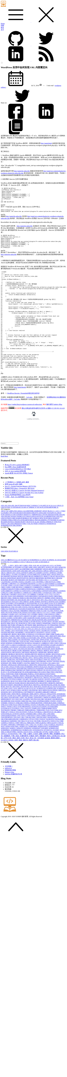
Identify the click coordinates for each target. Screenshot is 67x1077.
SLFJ (15, 720)
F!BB (3, 633)
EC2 (40, 628)
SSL (31, 725)
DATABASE (18, 532)
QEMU (20, 704)
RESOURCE (28, 709)
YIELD (57, 756)
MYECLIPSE (39, 682)
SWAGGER (54, 729)
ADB (31, 592)
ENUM (51, 630)
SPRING (33, 532)
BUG (54, 602)
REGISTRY (44, 707)
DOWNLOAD (54, 626)
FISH (39, 635)
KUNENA (29, 668)
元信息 (36, 758)
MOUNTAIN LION (58, 678)
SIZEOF (4, 720)
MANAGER (46, 673)
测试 (14, 762)
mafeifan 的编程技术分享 (13, 798)
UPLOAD (17, 742)
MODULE (42, 678)
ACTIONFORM (6, 592)
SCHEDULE (41, 713)
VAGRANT (50, 743)
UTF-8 (31, 743)
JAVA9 (38, 655)
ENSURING (43, 630)
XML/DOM (17, 550)
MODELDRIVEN (31, 678)
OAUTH (27, 687)
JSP (38, 664)
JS (19, 664)
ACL (52, 590)
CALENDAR (6, 606)
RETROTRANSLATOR (49, 709)
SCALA (53, 530)
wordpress (58, 85)
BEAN (31, 601)
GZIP (25, 642)
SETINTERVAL (18, 716)
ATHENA (53, 597)
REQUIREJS (19, 709)
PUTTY (53, 702)
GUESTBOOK (56, 640)
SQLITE (34, 724)
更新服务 (43, 760)
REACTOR (23, 705)
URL (23, 742)
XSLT (25, 756)
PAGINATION (11, 693)
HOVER (15, 646)
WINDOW (28, 752)
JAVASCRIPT (30, 657)
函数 (41, 758)
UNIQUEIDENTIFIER (9, 740)
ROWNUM (25, 711)
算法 (32, 762)
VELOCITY (46, 745)
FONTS (57, 635)
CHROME (5, 608)
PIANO (34, 695)
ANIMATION (58, 593)
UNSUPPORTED (7, 742)
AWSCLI (60, 599)
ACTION (57, 590)
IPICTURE (12, 649)
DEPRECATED (50, 622)
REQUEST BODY (7, 709)
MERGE (40, 675)
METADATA (17, 677)
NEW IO (47, 684)
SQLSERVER (6, 725)
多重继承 (7, 760)
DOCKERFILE (6, 626)
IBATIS (51, 539)
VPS (32, 749)
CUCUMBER (32, 619)
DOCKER (27, 537)
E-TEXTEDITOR (31, 628)
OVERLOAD (19, 691)
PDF (59, 693)
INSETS (55, 648)
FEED (46, 633)
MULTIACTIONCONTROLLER (42, 680)
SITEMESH (61, 718)
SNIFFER (25, 720)
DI (16, 624)
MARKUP (59, 673)
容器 (18, 760)
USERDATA (24, 743)
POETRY (59, 696)
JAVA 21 (24, 653)
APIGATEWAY (37, 595)
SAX (15, 713)
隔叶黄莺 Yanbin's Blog (54, 429)
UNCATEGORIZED (14, 548)
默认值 (36, 764)
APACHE (24, 595)
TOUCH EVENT (22, 736)
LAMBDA (16, 586)
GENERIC (5, 639)
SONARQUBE (14, 722)
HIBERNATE (37, 539)
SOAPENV (43, 720)
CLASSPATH (60, 608)
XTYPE (45, 756)
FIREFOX (33, 635)
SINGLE (43, 718)
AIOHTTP (62, 592)
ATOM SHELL (6, 599)
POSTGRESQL (40, 698)
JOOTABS (33, 662)
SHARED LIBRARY (42, 716)
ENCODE (17, 630)
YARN (51, 756)
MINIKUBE (43, 677)
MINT (56, 677)
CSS (19, 619)
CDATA (21, 606)
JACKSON (34, 651)
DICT (29, 624)
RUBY (24, 546)
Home (3, 23)
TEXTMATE (5, 734)
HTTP (45, 539)
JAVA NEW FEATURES (9, 576)
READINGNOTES (8, 546)
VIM (24, 548)
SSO (35, 725)
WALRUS (59, 749)
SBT (20, 713)
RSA (32, 711)
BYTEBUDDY (20, 604)
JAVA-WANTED (17, 655)
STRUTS (57, 546)
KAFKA (33, 541)
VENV (53, 745)
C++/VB (61, 535)
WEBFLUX (24, 751)
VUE (46, 749)
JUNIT (53, 664)
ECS (56, 628)
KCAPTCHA (53, 666)
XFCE (62, 754)
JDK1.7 (8, 660)
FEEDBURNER (55, 633)
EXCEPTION (47, 631)
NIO (9, 686)
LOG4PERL (5, 671)
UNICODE (51, 738)
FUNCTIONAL (6, 539)
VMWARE (12, 749)
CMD (3, 611)
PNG (53, 696)
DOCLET (15, 626)
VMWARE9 (20, 749)
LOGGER (23, 671)
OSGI (11, 691)
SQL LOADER (25, 724)
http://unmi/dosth (46, 143)
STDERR (4, 727)
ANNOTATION (6, 595)
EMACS (4, 630)
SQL (17, 724)
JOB (19, 662)
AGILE (49, 592)
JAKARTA (50, 651)
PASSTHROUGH (51, 693)
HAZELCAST (46, 642)
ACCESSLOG (45, 590)
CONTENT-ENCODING (50, 615)
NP (10, 687)
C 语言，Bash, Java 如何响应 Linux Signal (19, 521)
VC (27, 745)
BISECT (47, 601)
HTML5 (27, 646)
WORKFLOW (27, 754)
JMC (47, 660)
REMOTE (52, 707)
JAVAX (48, 657)
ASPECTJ (32, 597)
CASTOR (14, 606)
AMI (32, 593)
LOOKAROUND (49, 671)
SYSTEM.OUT (6, 733)
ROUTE (9, 711)
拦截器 (32, 760)
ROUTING (17, 711)
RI (59, 709)
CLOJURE (5, 537)
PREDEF (16, 700)
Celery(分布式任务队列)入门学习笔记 (18, 493)
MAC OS (17, 673)
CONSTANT (26, 615)
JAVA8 (13, 541)
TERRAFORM (46, 733)
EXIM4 (55, 631)
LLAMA (13, 669)
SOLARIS (5, 722)
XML (3, 756)
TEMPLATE (36, 733)
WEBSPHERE (54, 751)
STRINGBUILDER (50, 727)
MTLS (28, 680)
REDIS (18, 546)
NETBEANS (11, 684)
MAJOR (38, 673)
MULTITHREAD (16, 682)
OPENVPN (33, 689)
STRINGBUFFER (36, 727)
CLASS (39, 608)
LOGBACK (14, 671)
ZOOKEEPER (13, 758)
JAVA (4, 530)
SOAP (36, 720)
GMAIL (41, 639)
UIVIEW (15, 738)
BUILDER (5, 604)
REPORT (59, 707)
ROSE (3, 711)
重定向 (26, 764)
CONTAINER (36, 615)
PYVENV (13, 704)
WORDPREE (6, 754)
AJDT (16, 593)
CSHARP (13, 619)
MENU (34, 675)
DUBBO (62, 626)
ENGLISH (43, 537)
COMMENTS (38, 611)
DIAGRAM (22, 624)
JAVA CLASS (52, 653)
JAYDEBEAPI (6, 658)
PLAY (46, 695)
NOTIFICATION (59, 686)
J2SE (23, 651)
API (30, 595)
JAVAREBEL (20, 657)
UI (52, 736)
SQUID (18, 725)
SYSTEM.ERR (52, 731)
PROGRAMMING (41, 544)
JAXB (53, 657)
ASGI (18, 597)
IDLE (13, 648)
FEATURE (40, 633)
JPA (39, 662)
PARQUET (31, 693)
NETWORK (20, 684)
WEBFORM (33, 751)
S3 (2, 713)
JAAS (27, 651)
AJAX (11, 593)
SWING (10, 731)
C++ (55, 535)
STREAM (19, 727)
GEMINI (59, 637)
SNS (31, 720)
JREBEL (57, 662)
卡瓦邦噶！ (9, 790)
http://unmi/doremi (20, 412)
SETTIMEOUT (29, 716)
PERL (10, 544)
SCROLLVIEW (16, 715)
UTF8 (36, 743)
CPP (11, 537)
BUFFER (48, 602)
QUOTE (47, 704)
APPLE (46, 595)
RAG (63, 704)
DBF (60, 621)
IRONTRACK (42, 649)
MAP (53, 673)
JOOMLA (21, 541)
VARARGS (5, 745)
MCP (10, 675)
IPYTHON (29, 649)
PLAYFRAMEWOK (15, 696)
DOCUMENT (24, 626)
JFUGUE (35, 660)
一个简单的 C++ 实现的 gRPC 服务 (17, 506)
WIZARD (45, 752)
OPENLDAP (12, 689)
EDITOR (61, 628)
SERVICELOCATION (50, 715)
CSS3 (24, 619)
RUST (30, 546)
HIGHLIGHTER (38, 644)
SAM (6, 713)
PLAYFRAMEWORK (50, 532)
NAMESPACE (56, 682)
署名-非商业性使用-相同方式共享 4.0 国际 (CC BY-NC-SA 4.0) (43, 432)
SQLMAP (48, 724)
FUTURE (33, 637)
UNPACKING (51, 740)
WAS (3, 751)
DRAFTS (35, 537)
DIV (43, 624)
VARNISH (13, 745)
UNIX (38, 740)
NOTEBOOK (42, 686)
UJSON (22, 738)
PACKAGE (43, 691)
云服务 (30, 758)
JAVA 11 (10, 653)
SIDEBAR (25, 718)
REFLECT (5, 707)
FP (6, 637)
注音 (10, 762)
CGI (34, 606)
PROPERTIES (19, 702)
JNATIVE (4, 662)
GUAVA (47, 640)
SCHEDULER (51, 713)
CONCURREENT (51, 613)
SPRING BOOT (56, 722)
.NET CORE (23, 590)
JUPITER (4, 666)
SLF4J (10, 720)
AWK (48, 599)
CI (18, 608)
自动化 (11, 764)
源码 (19, 762)
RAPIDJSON (6, 705)
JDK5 (13, 660)
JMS (60, 660)
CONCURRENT (7, 615)
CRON (59, 617)
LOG (35, 669)
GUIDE (10, 642)
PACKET (51, 691)
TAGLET (28, 733)
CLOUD (51, 610)
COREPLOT (27, 617)
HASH (38, 642)
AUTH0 (15, 599)
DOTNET (45, 626)
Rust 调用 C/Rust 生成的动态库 (15, 491)
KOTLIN (40, 541)
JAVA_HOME (6, 655)
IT (48, 649)
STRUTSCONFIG (24, 729)
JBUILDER (21, 658)
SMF (19, 720)
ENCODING (26, 630)
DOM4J (38, 626)
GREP (11, 640)
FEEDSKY (5, 635)
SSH (23, 725)
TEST (54, 733)
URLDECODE (30, 742)
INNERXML (47, 648)
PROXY (47, 702)
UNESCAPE (42, 738)
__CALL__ (5, 590)
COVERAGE (47, 617)
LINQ (56, 668)
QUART (26, 704)
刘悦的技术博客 (10, 794)
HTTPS (62, 646)
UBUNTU (47, 736)
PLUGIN (43, 696)
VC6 (32, 745)
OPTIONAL (51, 689)
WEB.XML (15, 751)
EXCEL (25, 631)
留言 (2, 27)
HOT (57, 644)
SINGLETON (52, 718)
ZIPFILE (4, 758)
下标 (20, 758)
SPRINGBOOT (6, 724)
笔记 (28, 762)
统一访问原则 (39, 762)
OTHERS (4, 544)
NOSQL (33, 686)
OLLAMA (52, 687)
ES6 (13, 631)
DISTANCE (36, 624)
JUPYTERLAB (13, 666)
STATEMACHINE (43, 725)
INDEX (39, 648)
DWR (3, 628)
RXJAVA (62, 711)
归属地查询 (24, 760)
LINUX (59, 530)
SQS (13, 725)
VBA (23, 745)
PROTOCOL (39, 702)
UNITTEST (31, 740)
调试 (21, 764)
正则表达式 (56, 760)
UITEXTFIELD (6, 738)
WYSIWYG (48, 754)
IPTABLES (20, 649)
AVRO (43, 599)
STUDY (34, 729)
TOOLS (12, 736)
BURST (12, 604)
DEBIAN (16, 622)
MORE (49, 678)
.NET (3, 535)
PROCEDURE (31, 700)
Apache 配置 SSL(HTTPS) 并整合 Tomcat (19, 497)
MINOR (51, 677)
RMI (63, 709)
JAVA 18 (17, 653)
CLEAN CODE (18, 610)
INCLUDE (32, 648)
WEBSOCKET (43, 751)
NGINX (4, 686)
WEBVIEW (5, 752)
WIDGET (20, 752)
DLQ (51, 624)
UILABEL (58, 736)
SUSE (47, 729)
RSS (36, 711)
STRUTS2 (7, 586)
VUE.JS (30, 548)
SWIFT (4, 548)
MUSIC (26, 682)
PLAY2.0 (58, 695)
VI (58, 745)
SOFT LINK (52, 720)
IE (17, 648)
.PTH (30, 590)
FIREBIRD (24, 635)
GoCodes (29, 421)
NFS (59, 684)
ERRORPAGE (6, 631)
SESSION (4, 716)
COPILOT (5, 617)
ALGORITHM (28, 535)
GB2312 (40, 637)
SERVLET (62, 715)
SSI (27, 725)
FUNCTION (13, 637)
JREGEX (4, 664)
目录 (23, 762)
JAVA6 (26, 655)
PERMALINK (11, 695)
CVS (51, 619)
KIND (3, 668)
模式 (49, 760)
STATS (59, 725)
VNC (27, 749)
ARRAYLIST (11, 597)
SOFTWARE (61, 720)
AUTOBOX (22, 599)
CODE (8, 611)
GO (14, 539)
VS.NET (40, 749)
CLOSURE (44, 610)
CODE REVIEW (17, 611)
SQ (13, 724)
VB (19, 745)
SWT (15, 731)
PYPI (59, 702)
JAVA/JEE (12, 530)
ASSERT (39, 597)
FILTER (17, 635)
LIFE (52, 668)
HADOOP (31, 642)
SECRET (25, 715)
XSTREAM (38, 756)
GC (45, 637)
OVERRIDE (29, 691)
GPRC (58, 639)
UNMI (43, 740)
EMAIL (10, 630)
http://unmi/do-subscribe (22, 171)
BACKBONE (6, 601)
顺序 (31, 764)
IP (64, 648)
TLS (52, 734)
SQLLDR (41, 724)
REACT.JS (15, 705)
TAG (22, 733)
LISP (3, 669)
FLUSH (51, 635)
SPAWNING (38, 722)
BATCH (21, 601)
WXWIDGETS (38, 754)
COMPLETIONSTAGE (28, 613)
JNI (15, 662)
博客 (51, 758)
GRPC (35, 640)
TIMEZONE (41, 734)
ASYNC (46, 597)
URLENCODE (41, 742)
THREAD (21, 734)
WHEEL (13, 752)
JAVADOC (54, 655)
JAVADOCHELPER (8, 657)
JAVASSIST (40, 657)
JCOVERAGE (40, 658)
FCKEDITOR (31, 633)
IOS (39, 532)
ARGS (3, 597)
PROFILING (49, 700)
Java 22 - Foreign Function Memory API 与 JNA (20, 511)
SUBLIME (41, 729)
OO (57, 687)
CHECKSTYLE (50, 606)
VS (35, 749)
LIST (7, 669)
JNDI (10, 662)
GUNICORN (18, 642)
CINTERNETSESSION (28, 608)
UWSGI (42, 743)
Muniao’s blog (9, 796)
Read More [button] (4, 481)
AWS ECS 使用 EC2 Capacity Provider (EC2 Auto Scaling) (24, 517)
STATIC (53, 725)
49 (38, 590)
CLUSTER (59, 610)
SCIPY (3, 715)
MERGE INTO (49, 675)
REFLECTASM (14, 707)
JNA (64, 660)
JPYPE (44, 662)
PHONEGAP (21, 695)
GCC (49, 637)
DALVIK (4, 621)
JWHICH (38, 666)
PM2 (49, 696)
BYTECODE (31, 604)
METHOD (26, 677)
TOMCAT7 (5, 736)
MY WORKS (35, 542)
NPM (14, 687)
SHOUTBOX (16, 718)
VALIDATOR (59, 743)
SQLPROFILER (58, 724)
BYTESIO (40, 604)
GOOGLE (52, 639)
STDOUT (12, 727)
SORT (22, 722)
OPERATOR (42, 689)
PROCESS (40, 700)
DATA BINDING (19, 621)
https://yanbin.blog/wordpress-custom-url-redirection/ (25, 429)
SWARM (62, 729)
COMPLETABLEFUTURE (10, 613)
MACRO (31, 673)
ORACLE (30, 586)
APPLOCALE (54, 595)
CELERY (28, 606)
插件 (37, 760)
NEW (27, 684)
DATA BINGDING (32, 621)
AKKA (20, 535)
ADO (35, 592)
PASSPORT (40, 693)
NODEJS (56, 542)
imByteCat (8, 792)
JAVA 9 (44, 653)
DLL (47, 624)
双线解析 (57, 758)
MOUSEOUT (6, 680)
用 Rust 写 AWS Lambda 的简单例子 (17, 489)
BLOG (50, 535)
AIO (56, 592)
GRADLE (4, 640)
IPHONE (4, 649)
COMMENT (28, 611)
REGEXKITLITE (33, 707)
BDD (26, 601)
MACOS (24, 673)
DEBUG (23, 622)
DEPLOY (41, 622)
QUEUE (41, 704)
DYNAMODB (20, 628)
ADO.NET (42, 592)
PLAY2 (52, 695)
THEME (13, 734)
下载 (25, 758)
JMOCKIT (54, 660)
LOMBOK (39, 671)
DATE (51, 621)
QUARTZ (44, 530)
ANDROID (38, 535)
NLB (13, 686)
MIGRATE (34, 677)
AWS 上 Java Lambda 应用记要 (15, 495)
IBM (9, 648)
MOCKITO (20, 678)
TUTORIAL (38, 736)
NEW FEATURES (46, 542)
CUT (46, 619)
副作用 (46, 758)
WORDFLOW (54, 752)
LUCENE (4, 673)
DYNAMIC (10, 628)
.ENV (11, 590)
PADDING (59, 691)
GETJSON (23, 639)
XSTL (31, 756)
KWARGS (37, 668)
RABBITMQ (56, 704)
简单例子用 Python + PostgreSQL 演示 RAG (20, 513)
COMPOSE (40, 613)
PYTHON (21, 530)
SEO (40, 715)
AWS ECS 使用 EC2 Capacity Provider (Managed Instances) (24, 515)
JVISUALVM (24, 666)
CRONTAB (5, 619)
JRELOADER (13, 664)
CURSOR (40, 619)
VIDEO (11, 747)
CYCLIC (56, 619)
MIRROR (4, 678)
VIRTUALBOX (41, 747)
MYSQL (47, 682)
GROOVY (27, 539)
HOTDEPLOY (6, 646)
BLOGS (4, 602)
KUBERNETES (50, 541)
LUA (58, 671)
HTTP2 (39, 646)
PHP (15, 544)
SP (26, 722)
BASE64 (14, 601)
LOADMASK (22, 669)
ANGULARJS (48, 593)
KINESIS (9, 668)
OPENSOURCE (23, 689)
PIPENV (40, 695)
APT (61, 595)
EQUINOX (58, 630)
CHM (58, 606)
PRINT (22, 700)
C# (46, 604)
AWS (26, 532)
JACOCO (42, 651)
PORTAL (31, 698)
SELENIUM (33, 715)
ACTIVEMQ (17, 592)
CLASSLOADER (48, 608)
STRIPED (61, 727)
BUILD (59, 602)
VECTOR (37, 745)
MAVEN (4, 675)
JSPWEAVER (45, 664)
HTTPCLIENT (47, 646)
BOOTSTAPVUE (23, 602)
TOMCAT (58, 734)
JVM (27, 541)
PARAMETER (22, 693)
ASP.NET (24, 597)
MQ (24, 680)
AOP (19, 595)
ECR (51, 628)
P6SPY (36, 691)
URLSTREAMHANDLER (10, 743)
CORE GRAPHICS (16, 617)
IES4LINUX (23, 648)
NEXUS (54, 684)
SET (10, 716)
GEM (53, 637)
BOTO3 (32, 602)
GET (17, 639)
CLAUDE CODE (7, 610)
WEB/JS (36, 530)
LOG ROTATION (43, 669)
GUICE (4, 642)
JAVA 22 (30, 653)
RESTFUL (37, 709)
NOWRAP (5, 687)
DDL (10, 622)
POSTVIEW (50, 698)
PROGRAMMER (60, 700)
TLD (48, 734)
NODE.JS (19, 686)
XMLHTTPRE (11, 756)
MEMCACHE (17, 675)
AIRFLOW (13, 535)
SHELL (53, 716)
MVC (31, 682)
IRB (35, 649)
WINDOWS (51, 548)
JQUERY (50, 662)
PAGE (3, 693)
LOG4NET (60, 669)
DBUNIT (4, 622)
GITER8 (34, 639)
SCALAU (33, 713)
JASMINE (58, 651)
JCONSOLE (30, 658)
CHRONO (13, 608)
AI (7, 535)
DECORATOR (31, 622)
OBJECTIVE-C (37, 687)
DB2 (56, 621)
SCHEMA (60, 713)
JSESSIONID (26, 664)
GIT (29, 639)
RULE (50, 711)
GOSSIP (19, 539)
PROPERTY (29, 702)
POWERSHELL (7, 700)
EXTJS (61, 631)
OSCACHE (5, 691)
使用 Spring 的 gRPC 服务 (13, 508)
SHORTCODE (6, 718)
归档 (2, 25)
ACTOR (25, 592)
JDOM (29, 660)
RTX (40, 711)
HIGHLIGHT (27, 644)
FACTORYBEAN (12, 633)
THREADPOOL (31, 734)
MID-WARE (17, 542)
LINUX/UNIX (7, 532)
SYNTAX (35, 731)
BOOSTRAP (12, 602)
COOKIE (62, 615)
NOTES (50, 686)
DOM (32, 626)
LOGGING (31, 671)
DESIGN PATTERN (8, 624)
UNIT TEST (22, 740)
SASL (10, 713)
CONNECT (17, 615)
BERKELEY (39, 601)
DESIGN (59, 622)
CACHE (55, 604)
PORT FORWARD (21, 698)
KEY (61, 666)
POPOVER (10, 698)
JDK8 (24, 660)
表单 (16, 764)
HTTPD (56, 646)
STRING (26, 727)
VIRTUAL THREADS (27, 747)
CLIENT (27, 610)
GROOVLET (19, 640)
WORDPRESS (6, 550)
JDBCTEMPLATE (57, 658)
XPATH (20, 756)
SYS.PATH (43, 731)
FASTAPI (51, 537)
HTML (21, 646)
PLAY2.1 (4, 696)
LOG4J (53, 669)
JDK (3, 660)
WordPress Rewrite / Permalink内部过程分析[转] (23, 418)
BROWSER (40, 602)
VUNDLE (52, 749)
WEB (29, 530)
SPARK (43, 546)
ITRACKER (16, 651)
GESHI (12, 639)
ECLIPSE (45, 628)
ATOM (59, 597)
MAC (11, 673)
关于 (2, 30)
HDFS (54, 642)
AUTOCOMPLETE (34, 599)
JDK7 (18, 660)
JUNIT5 (59, 664)
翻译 (10, 584)
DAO (10, 621)
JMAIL (42, 660)
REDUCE (56, 705)
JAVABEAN (45, 655)
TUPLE (31, 736)
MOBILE (26, 542)
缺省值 (48, 762)
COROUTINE (37, 617)
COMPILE (47, 611)
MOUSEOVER (16, 680)
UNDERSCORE (31, 738)
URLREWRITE (52, 742)
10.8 (35, 590)
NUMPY (20, 687)
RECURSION (32, 705)
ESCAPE (18, 631)
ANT (14, 595)
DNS (56, 624)
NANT (3, 684)
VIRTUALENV (52, 747)
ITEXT (61, 649)
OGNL (45, 687)
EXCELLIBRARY (35, 631)
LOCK (30, 669)
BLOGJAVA (60, 601)
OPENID (4, 689)
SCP (8, 715)
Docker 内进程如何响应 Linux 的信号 (17, 519)
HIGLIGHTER (49, 644)
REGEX (23, 707)
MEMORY (27, 675)
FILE (11, 635)
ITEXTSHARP (6, 651)
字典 (13, 760)
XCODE (56, 754)
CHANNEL (40, 606)
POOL (3, 698)
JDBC (48, 658)
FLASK (58, 537)
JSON (33, 664)
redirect (3, 87)
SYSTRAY (16, 733)
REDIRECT (42, 705)
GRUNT (41, 640)
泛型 (6, 762)
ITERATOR (54, 649)
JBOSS (14, 658)
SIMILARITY (34, 718)
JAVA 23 (37, 653)
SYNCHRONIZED (24, 731)
